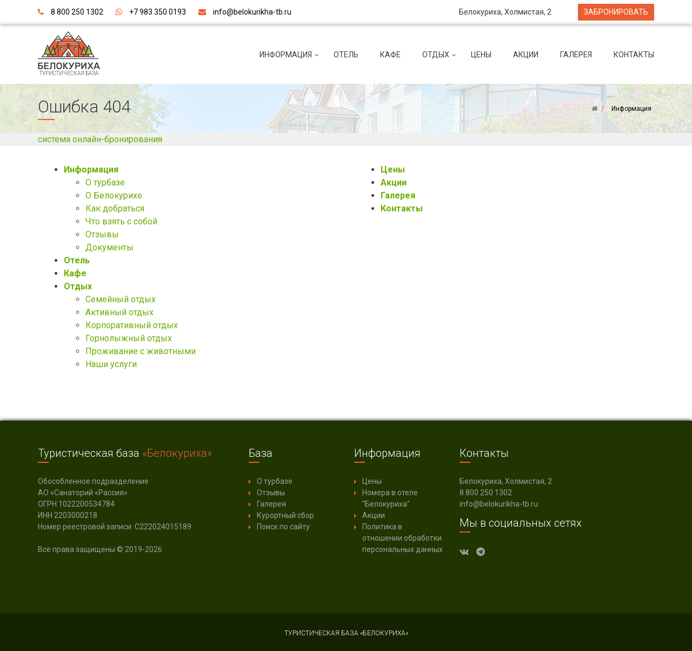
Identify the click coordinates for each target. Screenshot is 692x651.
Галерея (576, 54)
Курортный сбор (285, 515)
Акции (525, 54)
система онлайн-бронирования (100, 139)
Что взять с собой (121, 221)
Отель (346, 54)
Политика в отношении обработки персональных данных (402, 538)
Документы (109, 247)
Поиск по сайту (283, 526)
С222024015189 (163, 526)
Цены (481, 54)
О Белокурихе (113, 195)
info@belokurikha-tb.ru (252, 12)
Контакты (634, 54)
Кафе (390, 54)
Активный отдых (119, 312)
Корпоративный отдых (131, 325)
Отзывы (102, 234)
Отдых (441, 59)
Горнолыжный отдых (128, 338)
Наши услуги (111, 364)
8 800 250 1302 (77, 12)
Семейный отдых (120, 299)
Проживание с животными (140, 351)
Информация (291, 59)
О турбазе (105, 182)
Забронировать (616, 12)
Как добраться (114, 208)
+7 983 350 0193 (157, 12)
